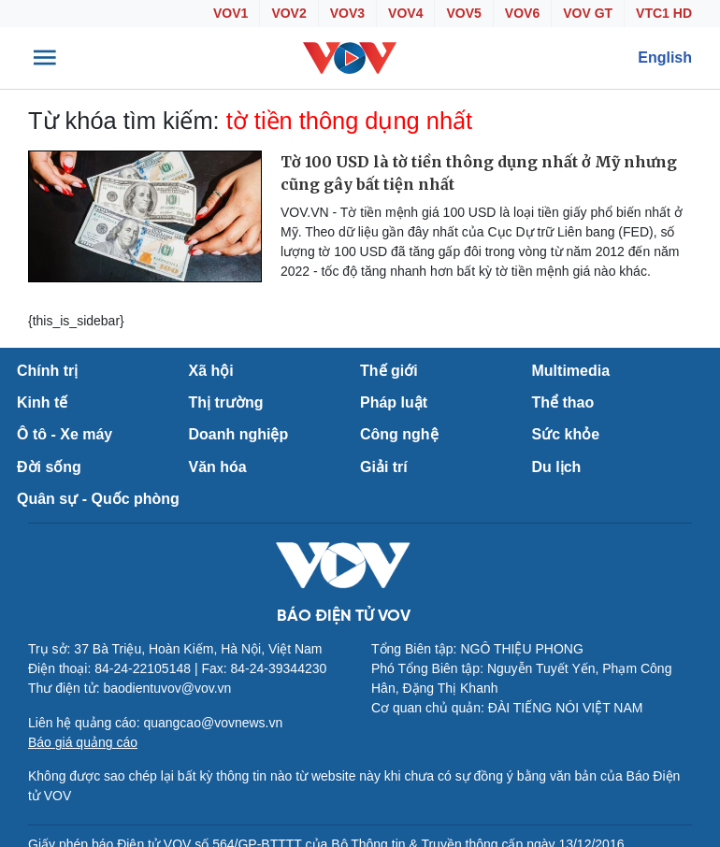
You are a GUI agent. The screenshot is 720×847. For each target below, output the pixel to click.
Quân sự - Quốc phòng (98, 499)
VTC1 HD (664, 13)
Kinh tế (42, 402)
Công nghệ (399, 434)
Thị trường (226, 402)
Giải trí (384, 467)
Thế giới (389, 371)
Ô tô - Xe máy (64, 434)
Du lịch (557, 467)
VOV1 (230, 13)
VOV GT (587, 13)
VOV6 (522, 13)
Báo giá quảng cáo (82, 742)
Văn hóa (218, 467)
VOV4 (405, 13)
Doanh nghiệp (239, 434)
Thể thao (563, 402)
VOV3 (347, 13)
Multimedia (571, 371)
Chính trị (47, 371)
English (665, 57)
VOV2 (288, 13)
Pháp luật (393, 402)
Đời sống (49, 467)
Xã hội (211, 371)
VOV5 (463, 13)
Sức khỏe (566, 434)
